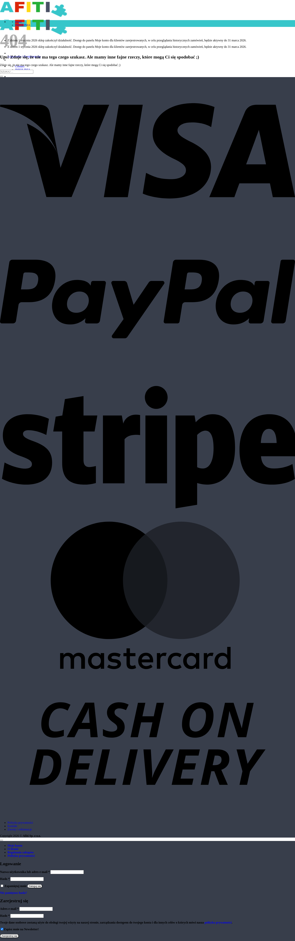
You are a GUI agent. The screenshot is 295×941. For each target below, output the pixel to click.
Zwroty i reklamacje (20, 829)
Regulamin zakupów (21, 852)
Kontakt (12, 826)
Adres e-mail (9, 908)
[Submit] (1, 76)
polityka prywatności (218, 922)
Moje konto (15, 845)
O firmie (13, 849)
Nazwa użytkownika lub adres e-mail (25, 871)
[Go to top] (1, 840)
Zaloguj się (35, 886)
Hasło (5, 878)
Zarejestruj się (9, 936)
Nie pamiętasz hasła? (13, 892)
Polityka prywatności (20, 822)
